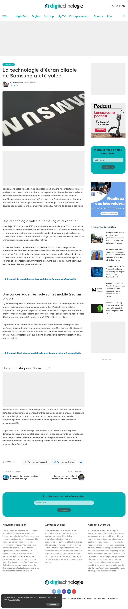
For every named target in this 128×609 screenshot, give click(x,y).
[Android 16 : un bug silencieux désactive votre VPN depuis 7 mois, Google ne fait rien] (97, 311)
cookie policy (9, 599)
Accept (30, 603)
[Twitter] (113, 6)
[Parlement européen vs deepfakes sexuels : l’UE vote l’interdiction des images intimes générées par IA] (97, 256)
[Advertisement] (64, 38)
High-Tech (9, 64)
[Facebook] (110, 6)
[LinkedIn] (120, 6)
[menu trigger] (6, 16)
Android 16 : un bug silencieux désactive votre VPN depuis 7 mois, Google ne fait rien (115, 310)
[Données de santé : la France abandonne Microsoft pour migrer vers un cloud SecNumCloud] (97, 274)
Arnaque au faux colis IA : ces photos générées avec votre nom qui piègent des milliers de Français (115, 237)
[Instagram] (117, 6)
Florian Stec (18, 82)
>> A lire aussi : (42, 353)
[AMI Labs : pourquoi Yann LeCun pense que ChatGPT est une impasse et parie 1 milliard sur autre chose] (97, 292)
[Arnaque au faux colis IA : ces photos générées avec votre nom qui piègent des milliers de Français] (97, 238)
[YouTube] (123, 6)
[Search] (124, 16)
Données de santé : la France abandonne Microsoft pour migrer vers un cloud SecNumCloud (115, 274)
